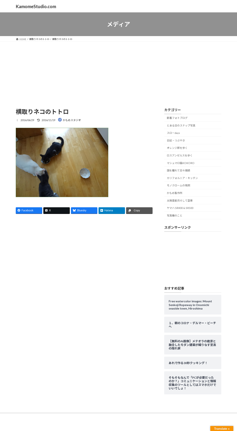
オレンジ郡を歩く (177, 148)
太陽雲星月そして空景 (180, 200)
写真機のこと (174, 215)
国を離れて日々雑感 (178, 170)
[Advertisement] (118, 69)
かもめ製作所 (174, 193)
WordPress (98, 424)
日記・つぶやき (176, 140)
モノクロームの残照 (178, 185)
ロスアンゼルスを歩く (180, 155)
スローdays (173, 132)
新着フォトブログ (177, 117)
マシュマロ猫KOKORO (180, 163)
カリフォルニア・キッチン (182, 178)
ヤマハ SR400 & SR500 (180, 207)
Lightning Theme (117, 424)
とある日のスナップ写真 (181, 125)
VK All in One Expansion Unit (142, 424)
